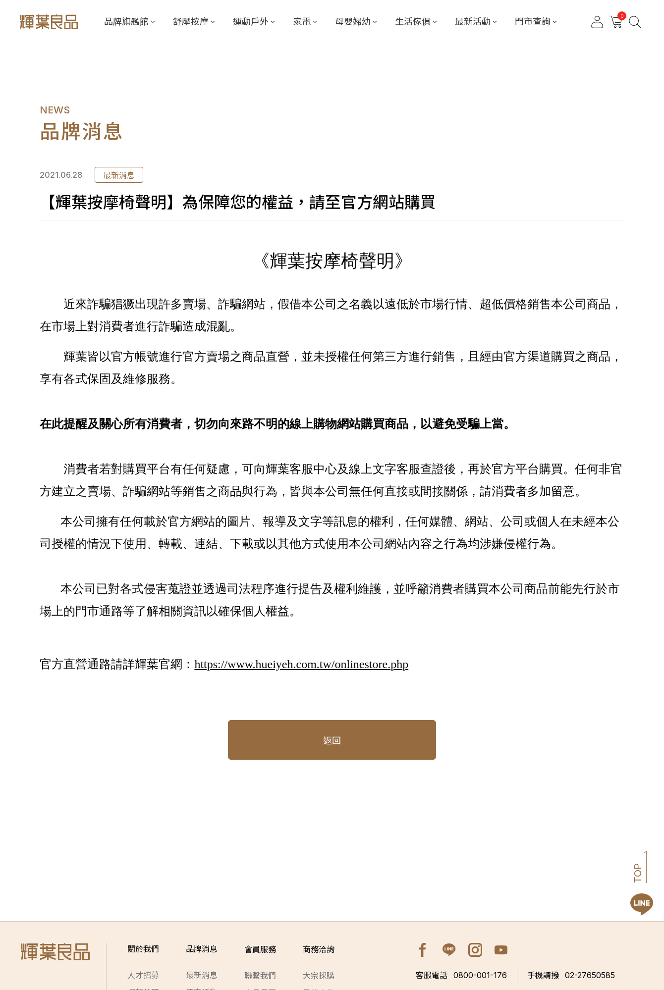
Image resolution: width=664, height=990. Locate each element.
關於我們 (143, 949)
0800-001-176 (461, 975)
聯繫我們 (260, 976)
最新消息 (202, 976)
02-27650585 (571, 975)
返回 (332, 740)
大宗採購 (318, 976)
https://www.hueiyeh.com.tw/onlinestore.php (301, 664)
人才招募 (143, 976)
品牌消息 (202, 949)
